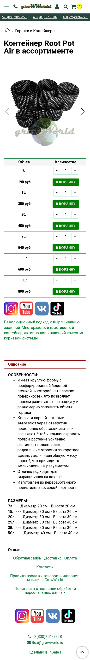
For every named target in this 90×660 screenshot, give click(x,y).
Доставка (52, 558)
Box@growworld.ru (47, 642)
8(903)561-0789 (46, 17)
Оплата (70, 558)
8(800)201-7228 (16, 17)
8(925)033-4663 (76, 17)
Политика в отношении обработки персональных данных (45, 590)
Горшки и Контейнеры (35, 31)
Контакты (45, 567)
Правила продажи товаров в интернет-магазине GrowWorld (45, 578)
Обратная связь (27, 558)
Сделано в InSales (45, 652)
